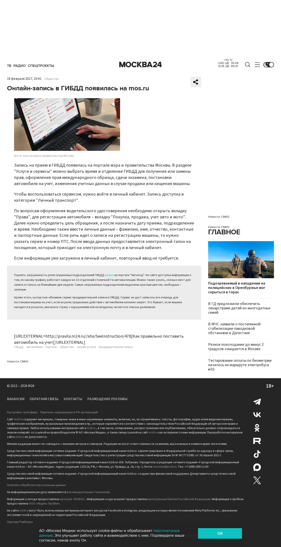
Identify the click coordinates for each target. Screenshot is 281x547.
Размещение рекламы (107, 399)
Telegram (257, 401)
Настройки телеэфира (22, 412)
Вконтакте (257, 414)
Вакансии (16, 399)
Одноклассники (257, 427)
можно (109, 275)
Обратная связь (44, 399)
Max (257, 467)
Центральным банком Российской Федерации (179, 499)
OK (220, 533)
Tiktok (257, 454)
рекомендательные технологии (88, 492)
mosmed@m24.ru (165, 467)
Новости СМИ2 (17, 361)
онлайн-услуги (86, 347)
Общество (51, 79)
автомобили (34, 347)
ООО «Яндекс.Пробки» (44, 503)
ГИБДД (18, 347)
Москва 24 (140, 64)
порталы (51, 347)
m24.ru (18, 419)
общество (67, 347)
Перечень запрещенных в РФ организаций (69, 412)
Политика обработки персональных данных (36, 485)
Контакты (73, 399)
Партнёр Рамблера (20, 522)
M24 (31, 385)
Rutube (257, 441)
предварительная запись (116, 347)
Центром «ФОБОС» (73, 499)
